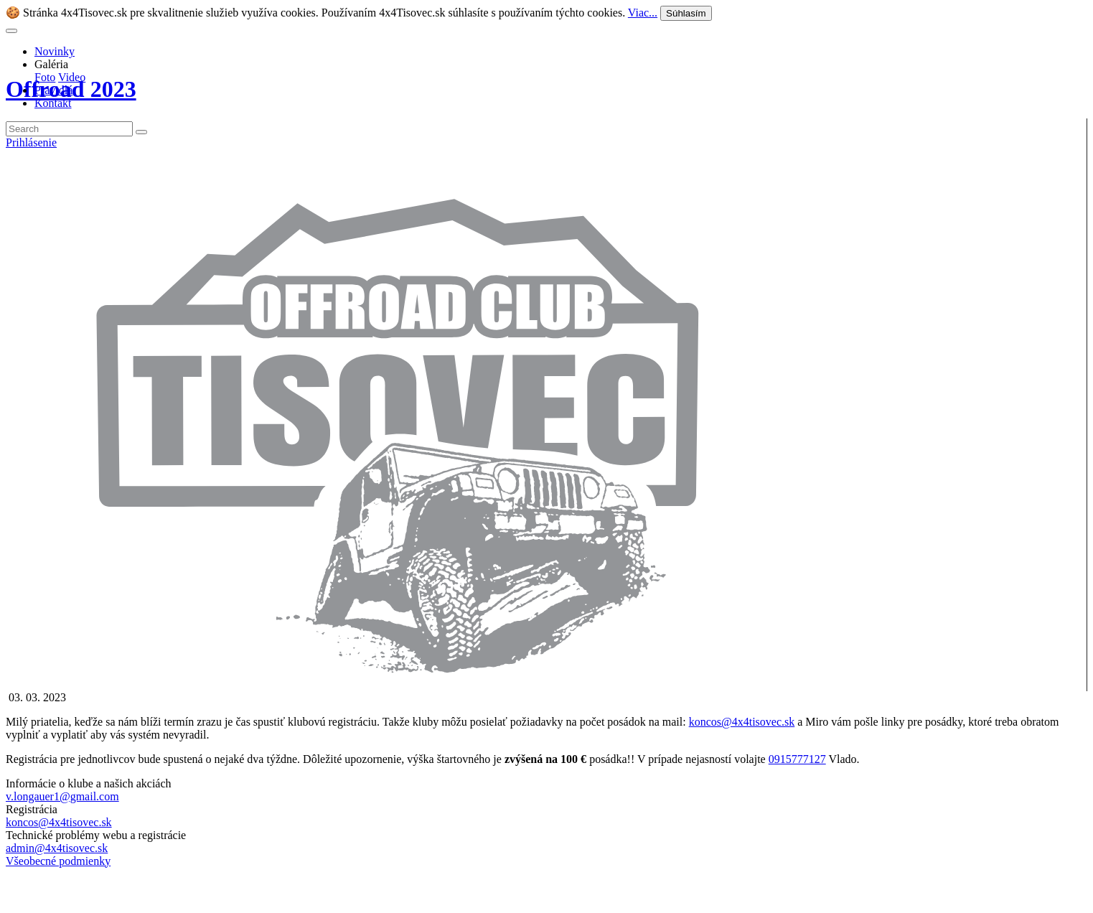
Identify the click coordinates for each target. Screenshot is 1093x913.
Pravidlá (53, 90)
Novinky (54, 51)
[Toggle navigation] (11, 31)
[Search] (69, 128)
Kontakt (53, 103)
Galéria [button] (51, 64)
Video (71, 77)
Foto (44, 77)
